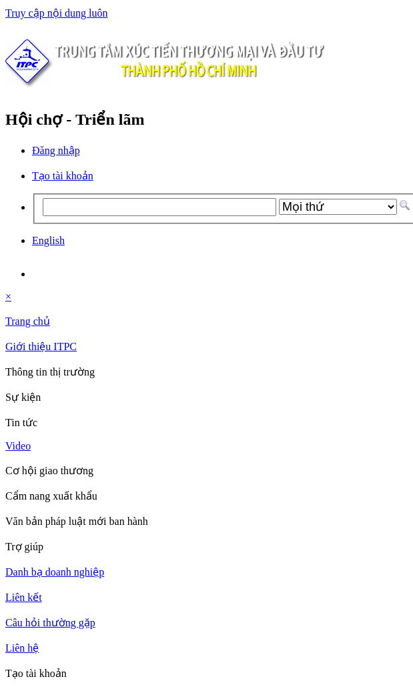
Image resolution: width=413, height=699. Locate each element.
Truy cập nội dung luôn (56, 13)
